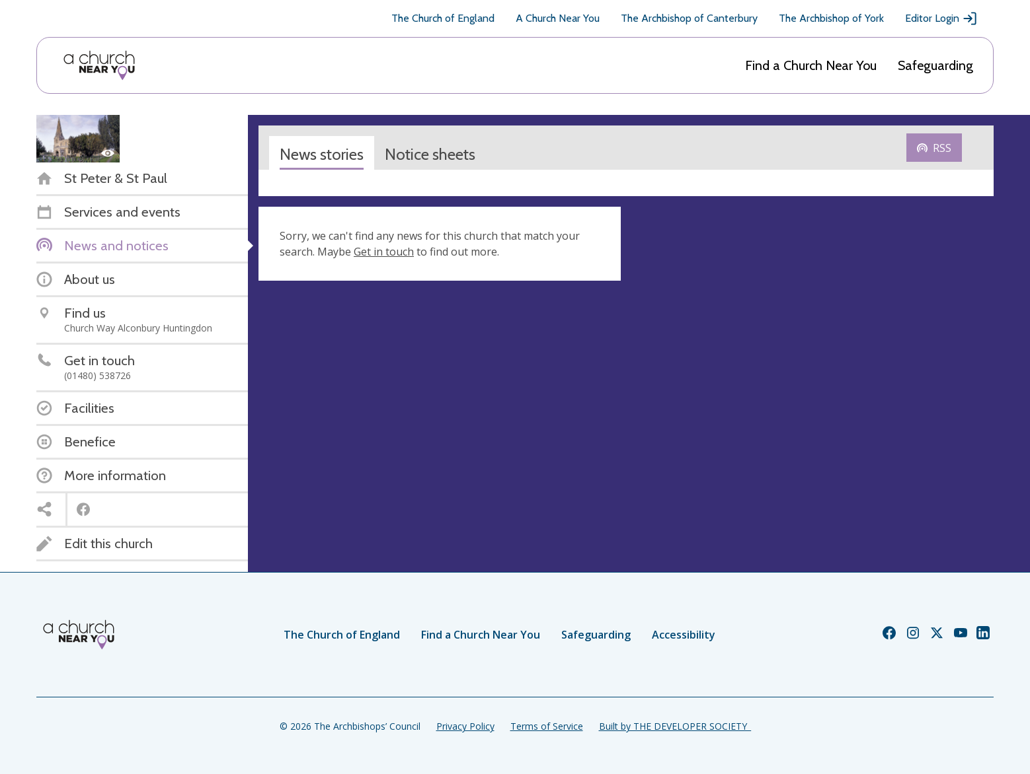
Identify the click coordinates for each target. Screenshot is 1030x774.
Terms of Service (546, 726)
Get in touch (384, 251)
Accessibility (683, 634)
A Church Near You (558, 18)
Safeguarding (935, 65)
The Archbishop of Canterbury (689, 18)
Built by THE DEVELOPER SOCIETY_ (675, 726)
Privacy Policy (465, 726)
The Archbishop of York (831, 18)
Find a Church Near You (811, 65)
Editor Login (941, 18)
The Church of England (443, 18)
